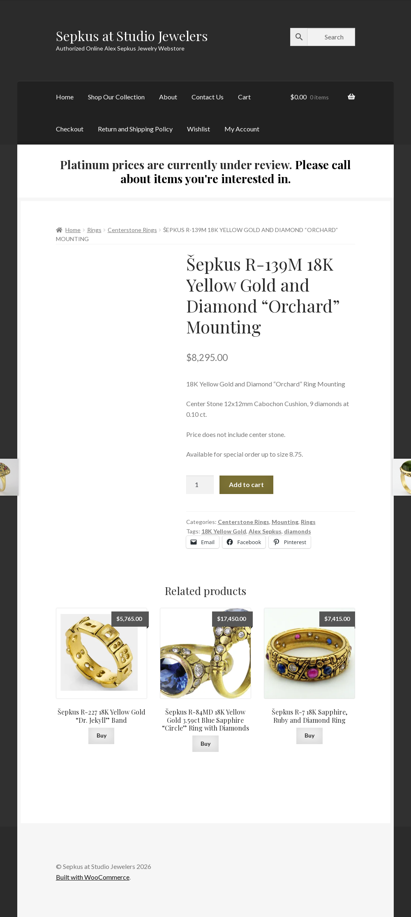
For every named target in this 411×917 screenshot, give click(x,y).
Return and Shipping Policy (135, 129)
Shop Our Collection (116, 97)
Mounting (285, 521)
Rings (94, 229)
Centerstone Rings (132, 229)
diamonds (297, 531)
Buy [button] (101, 735)
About (168, 97)
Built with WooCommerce (92, 877)
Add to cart (246, 484)
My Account (241, 129)
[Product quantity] (200, 485)
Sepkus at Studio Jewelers (132, 35)
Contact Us (208, 97)
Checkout (69, 129)
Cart (244, 97)
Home (65, 97)
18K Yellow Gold (223, 531)
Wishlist (198, 129)
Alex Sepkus (265, 531)
